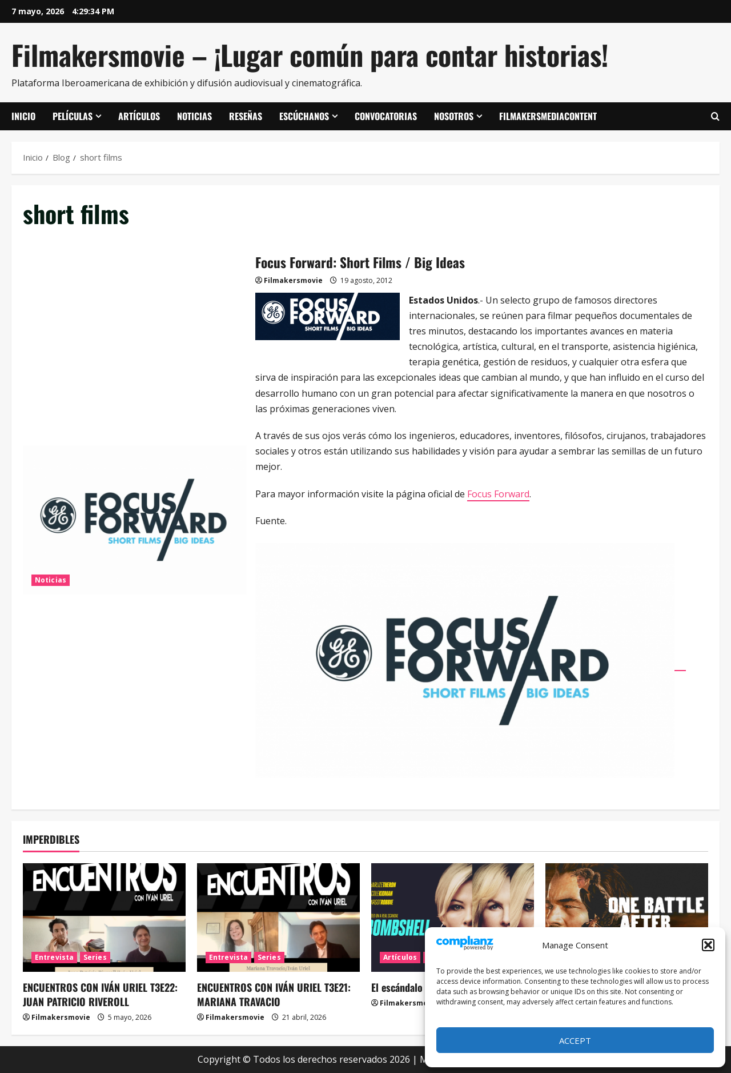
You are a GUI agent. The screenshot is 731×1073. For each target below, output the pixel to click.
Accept (575, 1040)
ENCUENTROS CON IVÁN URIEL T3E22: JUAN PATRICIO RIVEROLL (100, 994)
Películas (73, 116)
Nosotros (453, 116)
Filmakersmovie (293, 280)
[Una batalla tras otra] (626, 917)
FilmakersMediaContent (548, 116)
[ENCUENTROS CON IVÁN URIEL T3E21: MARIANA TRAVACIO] (278, 917)
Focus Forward (498, 494)
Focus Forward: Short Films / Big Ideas (135, 520)
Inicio (23, 116)
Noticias (194, 116)
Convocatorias (386, 116)
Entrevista (54, 957)
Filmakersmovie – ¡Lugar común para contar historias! (309, 54)
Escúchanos (304, 116)
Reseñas (245, 116)
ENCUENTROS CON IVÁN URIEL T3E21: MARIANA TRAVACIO (274, 994)
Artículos (139, 116)
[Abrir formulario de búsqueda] (715, 116)
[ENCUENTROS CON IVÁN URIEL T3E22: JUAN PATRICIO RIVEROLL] (104, 917)
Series (95, 957)
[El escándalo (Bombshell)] (452, 917)
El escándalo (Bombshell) (424, 987)
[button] (708, 945)
